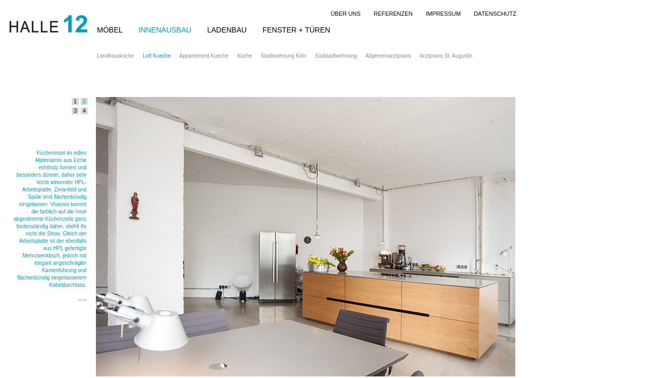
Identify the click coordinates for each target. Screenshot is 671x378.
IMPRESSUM (443, 13)
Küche (249, 56)
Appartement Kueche (208, 56)
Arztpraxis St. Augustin (450, 56)
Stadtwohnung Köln (288, 56)
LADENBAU (226, 30)
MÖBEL (110, 30)
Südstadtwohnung (340, 56)
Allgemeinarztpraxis (392, 56)
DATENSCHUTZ (495, 13)
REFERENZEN (393, 13)
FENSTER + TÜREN (296, 30)
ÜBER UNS (346, 13)
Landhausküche (120, 56)
